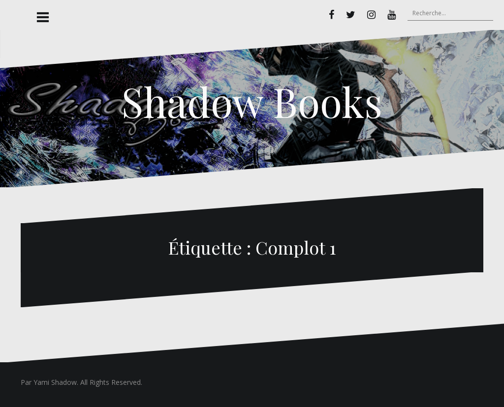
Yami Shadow (55, 382)
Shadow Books (252, 101)
